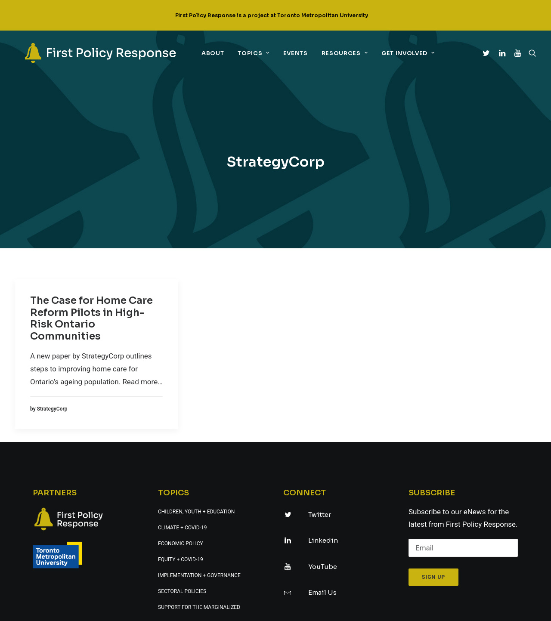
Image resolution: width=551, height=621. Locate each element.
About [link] (204, 53)
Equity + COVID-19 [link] (180, 480)
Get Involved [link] (399, 53)
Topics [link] (244, 53)
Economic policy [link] (180, 464)
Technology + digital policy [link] (196, 544)
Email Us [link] (322, 513)
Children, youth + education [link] (196, 432)
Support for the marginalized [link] (199, 528)
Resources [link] (336, 53)
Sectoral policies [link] (182, 512)
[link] (92, 53)
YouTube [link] (322, 487)
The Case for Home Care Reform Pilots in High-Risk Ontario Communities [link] (91, 239)
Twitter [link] (319, 435)
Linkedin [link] (323, 461)
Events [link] (287, 53)
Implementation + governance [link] (199, 496)
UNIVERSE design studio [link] (331, 608)
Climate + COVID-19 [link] (182, 448)
